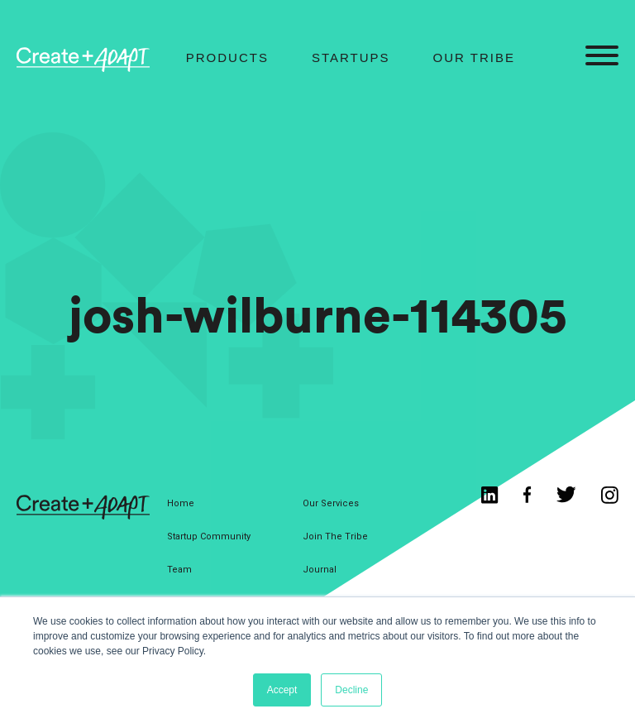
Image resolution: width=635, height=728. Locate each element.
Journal (320, 569)
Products (227, 57)
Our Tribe (474, 57)
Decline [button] (351, 690)
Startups (351, 57)
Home (180, 503)
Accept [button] (282, 690)
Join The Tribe (335, 536)
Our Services (331, 503)
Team (179, 569)
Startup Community (209, 536)
